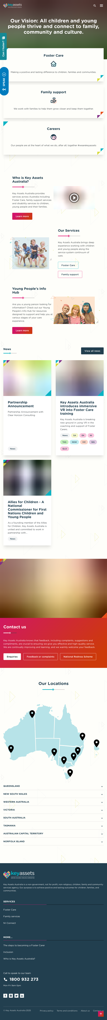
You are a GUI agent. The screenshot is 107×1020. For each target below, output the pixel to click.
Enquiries (12, 656)
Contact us (98, 1010)
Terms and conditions (67, 1010)
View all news (92, 350)
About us (85, 1010)
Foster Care (68, 265)
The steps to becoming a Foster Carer (24, 945)
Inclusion (8, 952)
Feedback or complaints (40, 656)
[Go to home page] (12, 5)
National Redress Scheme (78, 656)
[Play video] (74, 198)
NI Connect (9, 923)
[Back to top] (101, 1014)
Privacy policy (46, 1010)
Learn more (22, 216)
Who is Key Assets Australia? (19, 958)
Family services (11, 916)
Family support (70, 274)
